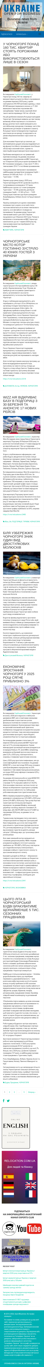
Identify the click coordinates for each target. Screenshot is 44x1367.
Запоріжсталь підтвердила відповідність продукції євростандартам (19, 1293)
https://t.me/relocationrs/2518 (14, 379)
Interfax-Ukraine (32, 1363)
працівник (14, 1082)
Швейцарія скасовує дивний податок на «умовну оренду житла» (18, 1286)
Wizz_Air (8, 522)
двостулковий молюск (14, 655)
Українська (21, 34)
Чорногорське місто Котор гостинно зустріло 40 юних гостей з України (20, 248)
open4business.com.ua (13, 1363)
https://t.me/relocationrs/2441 (14, 881)
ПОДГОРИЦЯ (17, 522)
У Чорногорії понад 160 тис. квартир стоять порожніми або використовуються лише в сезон (21, 53)
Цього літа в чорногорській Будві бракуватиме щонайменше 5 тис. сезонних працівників (21, 908)
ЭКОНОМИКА (20, 888)
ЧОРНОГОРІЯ (19, 230)
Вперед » (31, 1092)
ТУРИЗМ (26, 522)
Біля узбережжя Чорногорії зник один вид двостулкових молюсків (18, 540)
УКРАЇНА (23, 386)
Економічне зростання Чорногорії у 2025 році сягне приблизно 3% (18, 674)
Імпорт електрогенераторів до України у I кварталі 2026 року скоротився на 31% (19, 1272)
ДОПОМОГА (9, 386)
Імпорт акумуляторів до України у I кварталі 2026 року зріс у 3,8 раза (19, 1279)
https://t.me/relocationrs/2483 (14, 514)
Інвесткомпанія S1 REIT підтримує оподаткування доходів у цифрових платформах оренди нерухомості (17, 1302)
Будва (7, 1082)
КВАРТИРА (9, 230)
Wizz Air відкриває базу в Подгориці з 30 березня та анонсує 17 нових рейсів (20, 404)
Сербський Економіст (23, 94)
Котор (17, 386)
